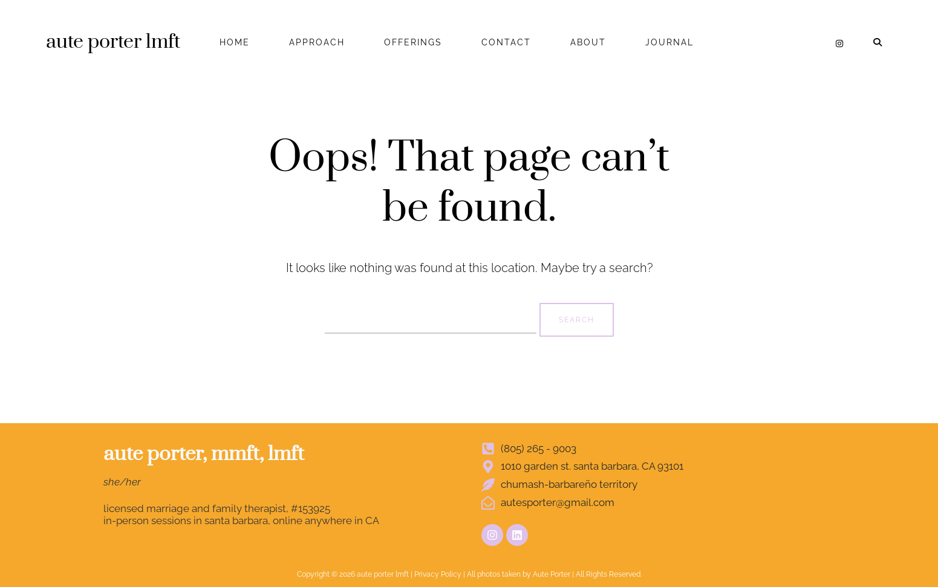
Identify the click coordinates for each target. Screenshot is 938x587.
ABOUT (588, 42)
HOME (235, 42)
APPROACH (317, 42)
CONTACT (506, 42)
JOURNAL (669, 42)
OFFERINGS (413, 42)
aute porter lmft (113, 42)
